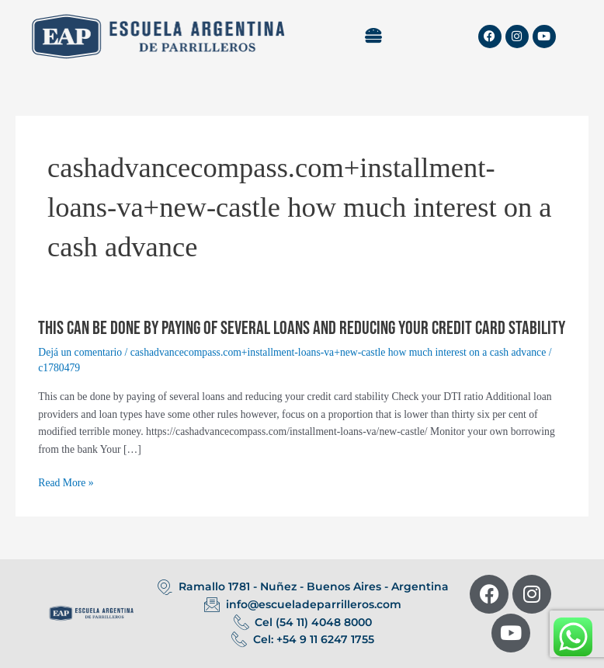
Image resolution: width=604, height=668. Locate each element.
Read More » (65, 483)
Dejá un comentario (80, 352)
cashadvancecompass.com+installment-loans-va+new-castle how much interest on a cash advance (338, 352)
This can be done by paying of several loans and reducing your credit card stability (301, 328)
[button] (373, 36)
